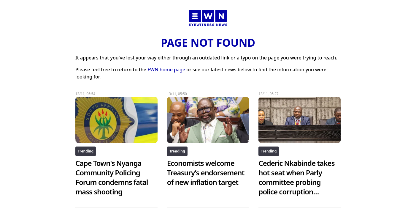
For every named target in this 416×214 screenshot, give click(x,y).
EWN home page (166, 69)
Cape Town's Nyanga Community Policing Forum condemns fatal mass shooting (111, 177)
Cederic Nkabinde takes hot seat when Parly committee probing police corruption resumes (296, 182)
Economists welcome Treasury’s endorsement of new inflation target (205, 172)
